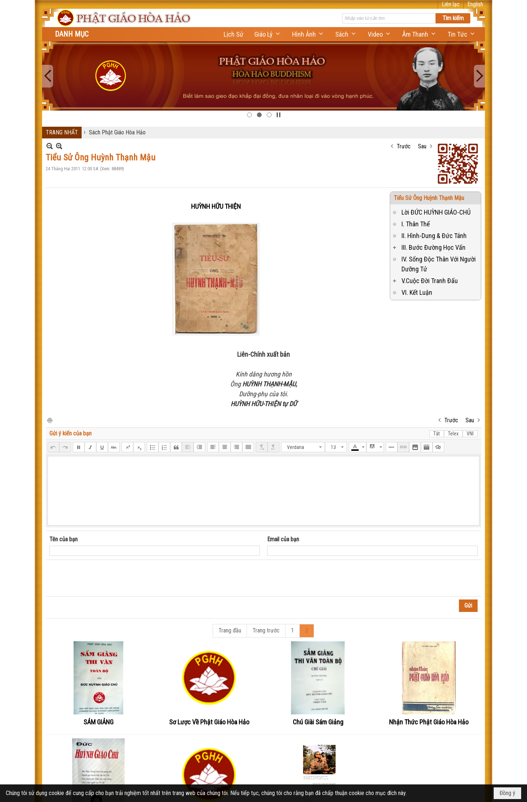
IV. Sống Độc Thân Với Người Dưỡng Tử (438, 264)
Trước (404, 146)
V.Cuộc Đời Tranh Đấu (429, 281)
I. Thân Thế (415, 224)
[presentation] (105, 578)
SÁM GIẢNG (98, 722)
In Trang (49, 420)
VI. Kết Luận (416, 292)
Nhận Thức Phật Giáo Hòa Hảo (428, 722)
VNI (470, 434)
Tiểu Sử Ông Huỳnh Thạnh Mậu (429, 197)
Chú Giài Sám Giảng (318, 722)
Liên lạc (451, 4)
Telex (453, 434)
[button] (268, 34)
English (475, 4)
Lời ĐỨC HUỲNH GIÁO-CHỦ (436, 212)
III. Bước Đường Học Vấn (433, 247)
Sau (422, 146)
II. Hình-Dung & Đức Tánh (434, 236)
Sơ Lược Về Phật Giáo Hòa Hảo (209, 722)
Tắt (436, 434)
